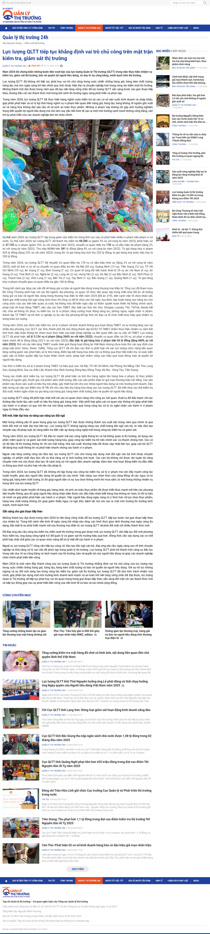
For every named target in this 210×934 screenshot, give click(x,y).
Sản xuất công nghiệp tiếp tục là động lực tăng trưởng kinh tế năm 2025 (189, 174)
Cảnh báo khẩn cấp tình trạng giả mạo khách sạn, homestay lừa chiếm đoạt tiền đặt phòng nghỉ (188, 80)
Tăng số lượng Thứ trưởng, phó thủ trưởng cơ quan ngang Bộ (188, 154)
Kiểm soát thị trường (34, 43)
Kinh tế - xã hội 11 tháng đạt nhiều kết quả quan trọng (187, 231)
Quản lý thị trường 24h (89, 28)
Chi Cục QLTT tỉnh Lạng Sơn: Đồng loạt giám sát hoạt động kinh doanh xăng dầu (96, 710)
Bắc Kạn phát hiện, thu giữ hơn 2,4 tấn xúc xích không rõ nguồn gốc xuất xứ (189, 98)
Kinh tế (159, 28)
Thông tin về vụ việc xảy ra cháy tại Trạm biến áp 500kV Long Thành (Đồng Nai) (189, 137)
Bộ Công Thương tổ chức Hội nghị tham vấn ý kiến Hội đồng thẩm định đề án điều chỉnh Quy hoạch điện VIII (189, 214)
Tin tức (51, 28)
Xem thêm (78, 869)
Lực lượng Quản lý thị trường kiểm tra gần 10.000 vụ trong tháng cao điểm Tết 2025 (187, 195)
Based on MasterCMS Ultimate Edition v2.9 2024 (25, 929)
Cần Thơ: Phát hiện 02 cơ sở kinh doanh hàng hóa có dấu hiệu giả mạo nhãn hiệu (96, 845)
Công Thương (66, 28)
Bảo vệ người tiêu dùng (140, 28)
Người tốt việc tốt (114, 28)
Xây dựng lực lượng (12, 43)
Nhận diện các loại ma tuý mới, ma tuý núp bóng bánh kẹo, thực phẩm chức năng (189, 61)
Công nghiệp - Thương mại (185, 181)
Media (196, 28)
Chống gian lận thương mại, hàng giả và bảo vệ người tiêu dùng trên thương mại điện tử (128, 634)
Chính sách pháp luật (178, 28)
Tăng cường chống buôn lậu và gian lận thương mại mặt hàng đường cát (24, 632)
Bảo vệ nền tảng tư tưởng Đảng (27, 28)
